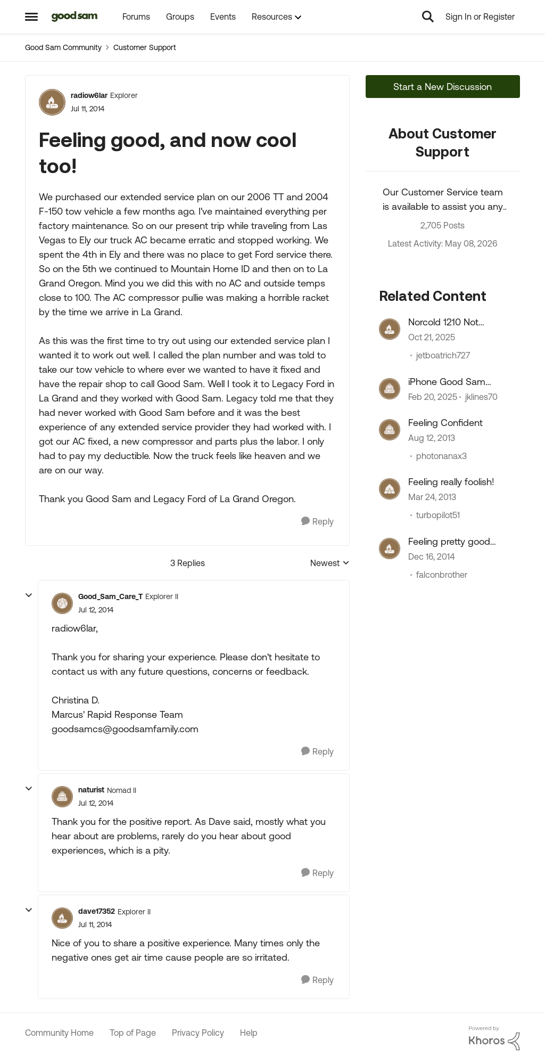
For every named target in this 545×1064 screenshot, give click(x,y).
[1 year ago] (432, 396)
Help (249, 1032)
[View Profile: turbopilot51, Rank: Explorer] (389, 489)
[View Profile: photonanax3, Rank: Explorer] (389, 429)
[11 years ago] (431, 556)
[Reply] (317, 521)
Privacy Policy (198, 1032)
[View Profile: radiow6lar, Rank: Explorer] (52, 102)
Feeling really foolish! (451, 481)
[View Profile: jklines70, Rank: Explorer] (389, 388)
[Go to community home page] (74, 16)
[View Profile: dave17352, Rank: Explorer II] (62, 918)
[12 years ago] (431, 437)
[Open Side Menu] (31, 16)
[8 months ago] (431, 337)
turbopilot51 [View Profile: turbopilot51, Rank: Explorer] (438, 515)
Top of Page (133, 1032)
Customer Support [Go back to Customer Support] (144, 47)
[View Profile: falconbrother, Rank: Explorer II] (389, 548)
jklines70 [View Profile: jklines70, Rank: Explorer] (481, 397)
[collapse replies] (28, 595)
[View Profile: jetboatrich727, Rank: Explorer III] (389, 329)
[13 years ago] (432, 497)
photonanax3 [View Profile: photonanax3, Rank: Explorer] (441, 456)
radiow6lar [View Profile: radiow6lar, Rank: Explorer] (89, 95)
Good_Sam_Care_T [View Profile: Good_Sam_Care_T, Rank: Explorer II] (110, 596)
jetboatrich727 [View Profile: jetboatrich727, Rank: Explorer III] (443, 356)
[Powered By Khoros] (494, 1038)
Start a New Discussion (442, 86)
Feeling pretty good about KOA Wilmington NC (456, 541)
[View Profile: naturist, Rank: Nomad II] (62, 796)
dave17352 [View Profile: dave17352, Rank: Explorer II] (96, 911)
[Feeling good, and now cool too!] (95, 610)
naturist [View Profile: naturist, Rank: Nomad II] (91, 789)
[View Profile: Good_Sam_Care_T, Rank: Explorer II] (62, 603)
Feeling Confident (445, 422)
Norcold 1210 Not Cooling (443, 322)
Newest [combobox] (330, 563)
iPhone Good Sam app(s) (446, 382)
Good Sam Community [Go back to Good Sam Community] (63, 47)
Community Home (59, 1032)
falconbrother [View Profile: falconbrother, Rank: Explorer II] (441, 574)
